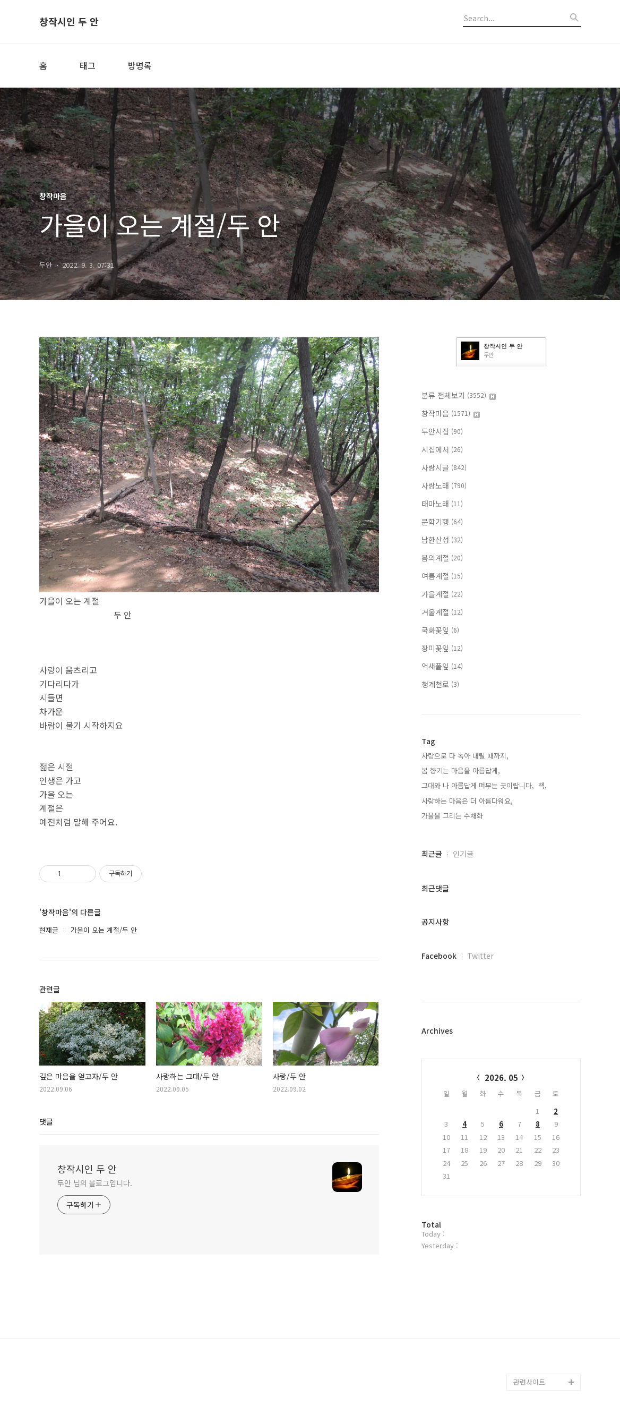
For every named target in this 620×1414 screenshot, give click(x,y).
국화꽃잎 (440, 630)
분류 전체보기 (458, 395)
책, (542, 785)
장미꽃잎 (442, 648)
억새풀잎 (442, 666)
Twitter (480, 955)
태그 (88, 65)
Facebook (439, 955)
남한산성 (442, 539)
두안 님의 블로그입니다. (94, 1183)
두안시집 (442, 431)
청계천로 (440, 684)
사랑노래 (444, 485)
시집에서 (442, 449)
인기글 (463, 853)
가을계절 (442, 594)
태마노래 (442, 503)
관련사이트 (529, 1382)
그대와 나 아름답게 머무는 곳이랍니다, (477, 785)
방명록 (140, 65)
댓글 (46, 1121)
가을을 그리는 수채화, (453, 816)
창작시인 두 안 (69, 22)
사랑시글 (444, 467)
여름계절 (442, 575)
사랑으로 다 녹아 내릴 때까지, (465, 756)
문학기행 (442, 521)
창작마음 (450, 413)
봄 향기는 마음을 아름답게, (460, 770)
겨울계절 (442, 612)
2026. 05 (501, 1077)
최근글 (431, 853)
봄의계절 (442, 557)
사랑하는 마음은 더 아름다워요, (467, 801)
